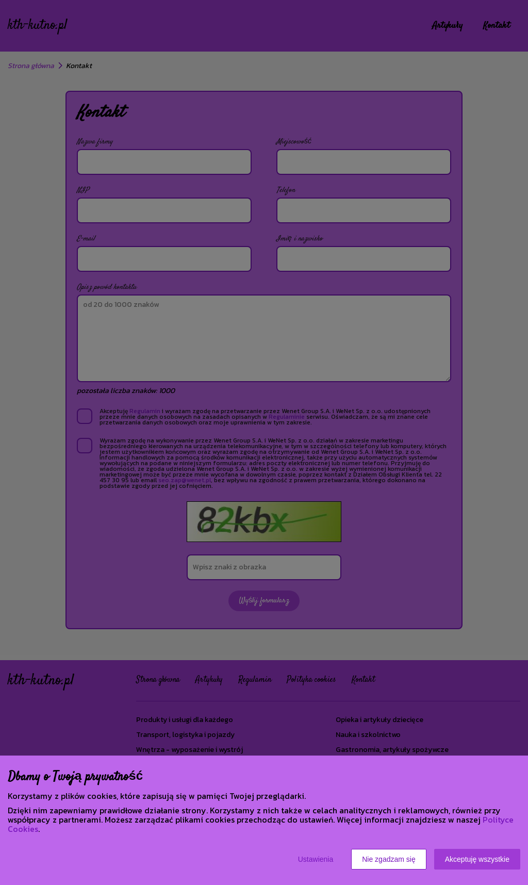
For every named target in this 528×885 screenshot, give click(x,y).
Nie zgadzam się (389, 859)
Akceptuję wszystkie (477, 859)
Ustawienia (315, 859)
